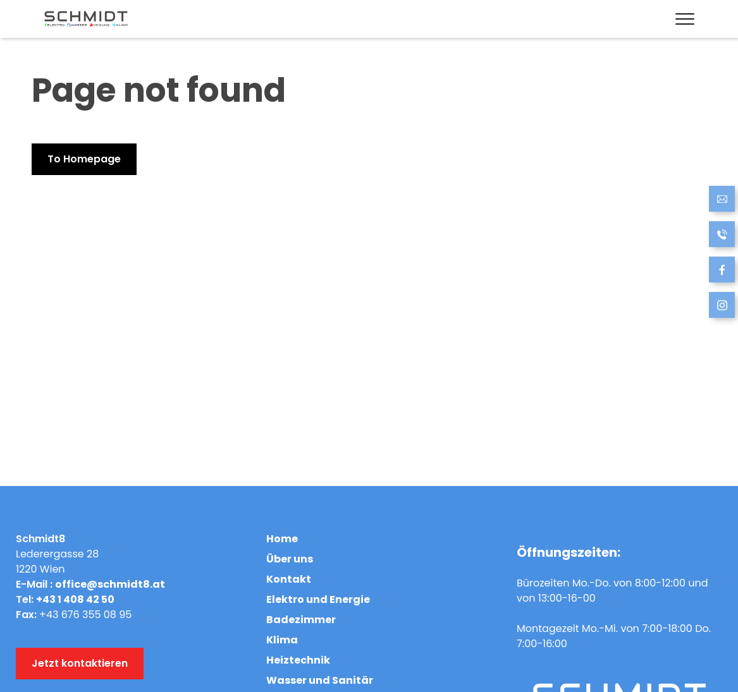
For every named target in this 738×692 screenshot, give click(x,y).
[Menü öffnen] (681, 19)
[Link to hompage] (86, 19)
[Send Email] (722, 200)
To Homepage (84, 159)
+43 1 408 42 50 (75, 599)
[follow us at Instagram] (722, 307)
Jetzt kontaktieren (80, 663)
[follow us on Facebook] (722, 271)
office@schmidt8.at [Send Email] (110, 584)
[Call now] (722, 236)
